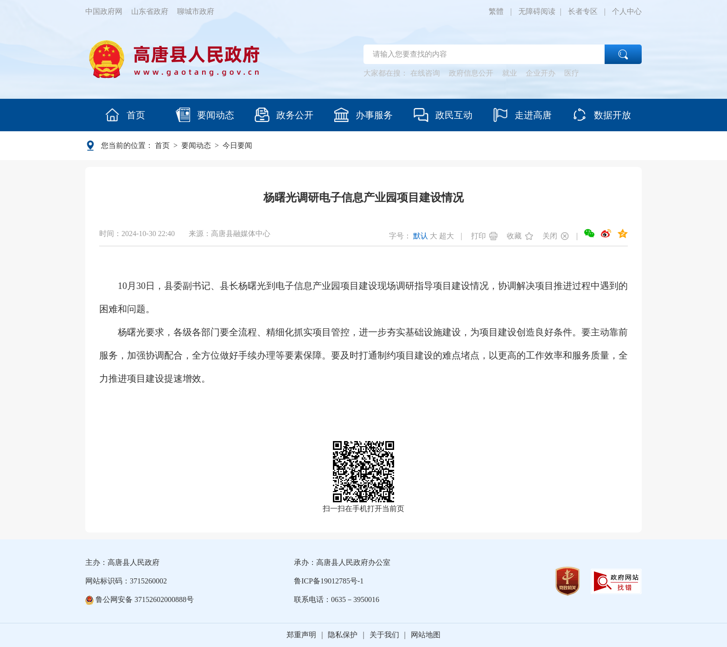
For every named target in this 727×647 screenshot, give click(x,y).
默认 (420, 236)
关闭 (549, 236)
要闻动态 (204, 115)
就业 (509, 73)
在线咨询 (425, 73)
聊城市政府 (195, 11)
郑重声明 (301, 635)
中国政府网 (103, 11)
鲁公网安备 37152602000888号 (139, 599)
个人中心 (627, 11)
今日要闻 (237, 145)
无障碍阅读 (536, 11)
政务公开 (284, 115)
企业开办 (540, 73)
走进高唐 (522, 115)
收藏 (514, 236)
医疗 (571, 73)
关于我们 (384, 635)
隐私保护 (342, 635)
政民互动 (443, 115)
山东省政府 (149, 11)
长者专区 (583, 11)
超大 (446, 236)
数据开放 (601, 114)
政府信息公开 (471, 73)
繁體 (496, 11)
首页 (125, 115)
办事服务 (363, 115)
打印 (478, 236)
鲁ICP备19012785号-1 (329, 581)
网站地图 (425, 635)
